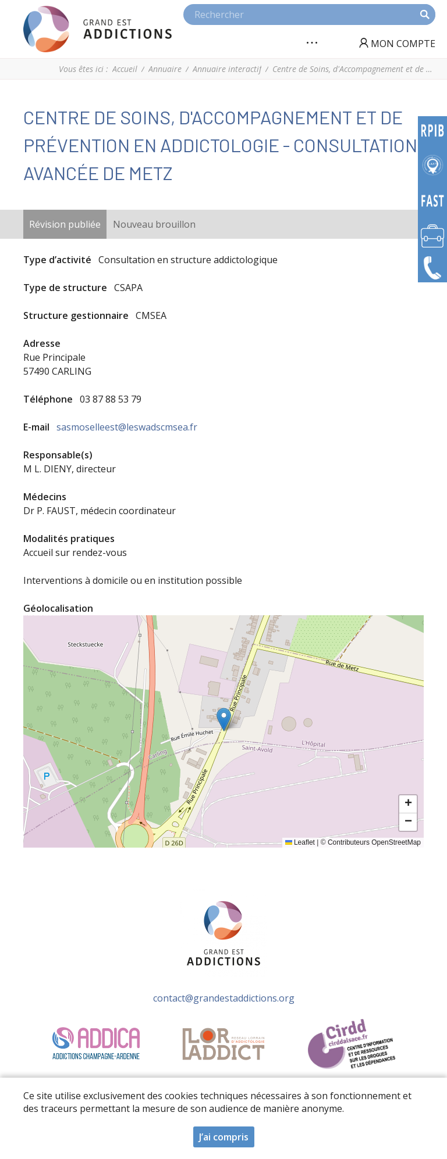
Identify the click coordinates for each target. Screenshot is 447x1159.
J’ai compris (224, 1137)
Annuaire (165, 68)
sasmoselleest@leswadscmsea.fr (126, 427)
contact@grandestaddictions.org (224, 998)
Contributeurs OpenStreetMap (374, 842)
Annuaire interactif (227, 68)
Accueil (124, 68)
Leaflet (300, 842)
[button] (224, 719)
